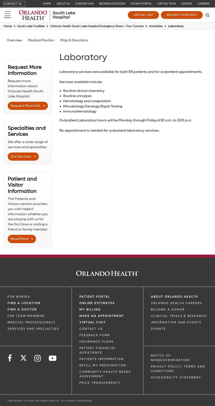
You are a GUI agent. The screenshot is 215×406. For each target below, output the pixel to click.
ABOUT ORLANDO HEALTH (174, 297)
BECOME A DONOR (168, 309)
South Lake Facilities (31, 26)
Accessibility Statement (176, 377)
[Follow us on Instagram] (37, 358)
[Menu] (7, 15)
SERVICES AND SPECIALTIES (33, 329)
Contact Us (13, 4)
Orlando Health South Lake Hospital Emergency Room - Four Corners (97, 26)
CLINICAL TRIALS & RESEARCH (179, 316)
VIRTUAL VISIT (92, 322)
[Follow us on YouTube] (53, 358)
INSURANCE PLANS (96, 342)
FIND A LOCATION (24, 303)
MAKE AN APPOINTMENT (101, 316)
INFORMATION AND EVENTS (176, 322)
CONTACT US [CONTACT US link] (91, 329)
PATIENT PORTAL (94, 297)
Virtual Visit (143, 15)
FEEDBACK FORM (94, 335)
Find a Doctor (22, 309)
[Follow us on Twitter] (23, 356)
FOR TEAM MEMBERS (26, 316)
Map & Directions (74, 40)
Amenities (156, 26)
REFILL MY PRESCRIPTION (102, 365)
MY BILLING (90, 309)
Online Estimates (97, 303)
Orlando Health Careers (176, 303)
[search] (207, 15)
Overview (14, 40)
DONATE (158, 329)
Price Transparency (100, 383)
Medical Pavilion (41, 40)
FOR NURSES (19, 297)
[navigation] (107, 4)
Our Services (21, 156)
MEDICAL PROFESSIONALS (31, 322)
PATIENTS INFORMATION (101, 359)
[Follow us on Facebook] (10, 358)
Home (8, 26)
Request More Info (182, 15)
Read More (19, 239)
